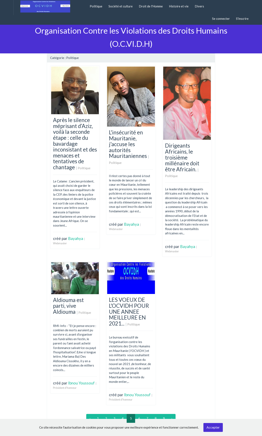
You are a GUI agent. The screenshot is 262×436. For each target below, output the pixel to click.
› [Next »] (171, 418)
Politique (96, 6)
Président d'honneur (65, 387)
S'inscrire (242, 18)
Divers (199, 6)
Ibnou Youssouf (81, 383)
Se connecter (221, 18)
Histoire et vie (179, 6)
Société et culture (121, 6)
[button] (83, 4)
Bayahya (75, 238)
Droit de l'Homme (151, 6)
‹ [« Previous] (90, 418)
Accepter (213, 427)
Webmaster (60, 243)
